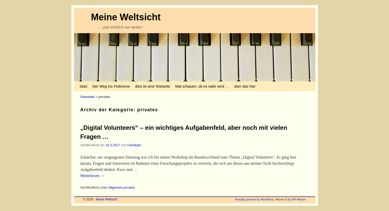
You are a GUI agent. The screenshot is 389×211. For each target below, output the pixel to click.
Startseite (87, 97)
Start (83, 86)
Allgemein (115, 187)
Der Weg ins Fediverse (111, 86)
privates (129, 187)
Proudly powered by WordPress (254, 199)
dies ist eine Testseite (152, 86)
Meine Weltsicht (125, 17)
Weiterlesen (92, 175)
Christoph (134, 145)
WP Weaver (299, 199)
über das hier (244, 86)
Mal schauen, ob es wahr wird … (202, 86)
